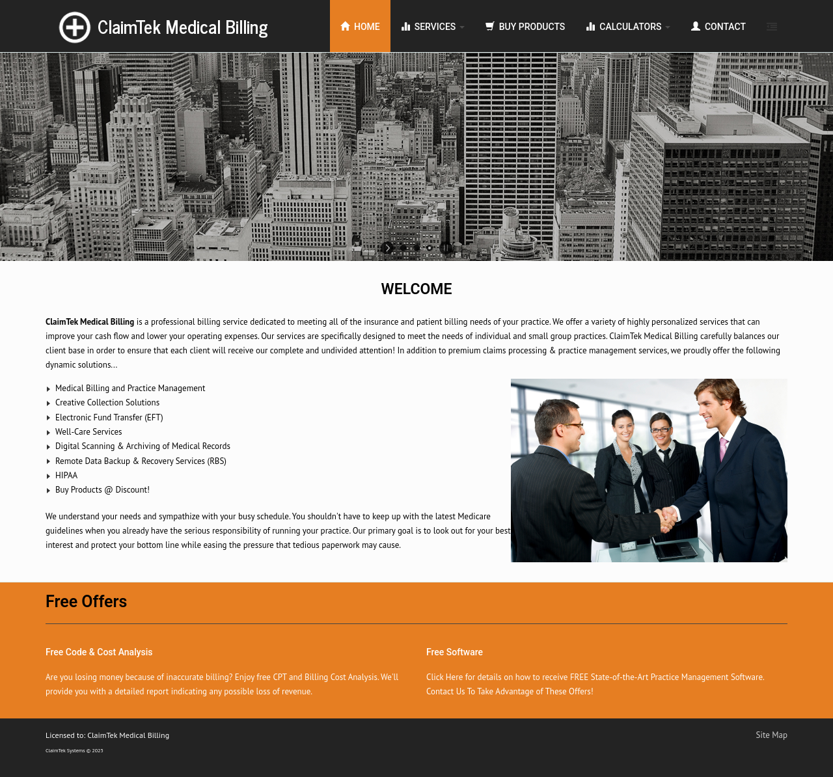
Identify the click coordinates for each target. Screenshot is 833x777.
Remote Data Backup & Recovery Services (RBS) (140, 461)
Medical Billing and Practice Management (130, 388)
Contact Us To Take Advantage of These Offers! (510, 691)
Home (360, 26)
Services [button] (433, 26)
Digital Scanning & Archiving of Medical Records (142, 446)
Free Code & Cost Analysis (99, 652)
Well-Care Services (88, 431)
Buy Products (525, 26)
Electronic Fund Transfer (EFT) (109, 417)
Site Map (772, 735)
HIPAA (66, 475)
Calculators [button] (628, 26)
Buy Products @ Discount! (102, 489)
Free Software (454, 652)
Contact (718, 26)
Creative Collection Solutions (107, 402)
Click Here (444, 677)
